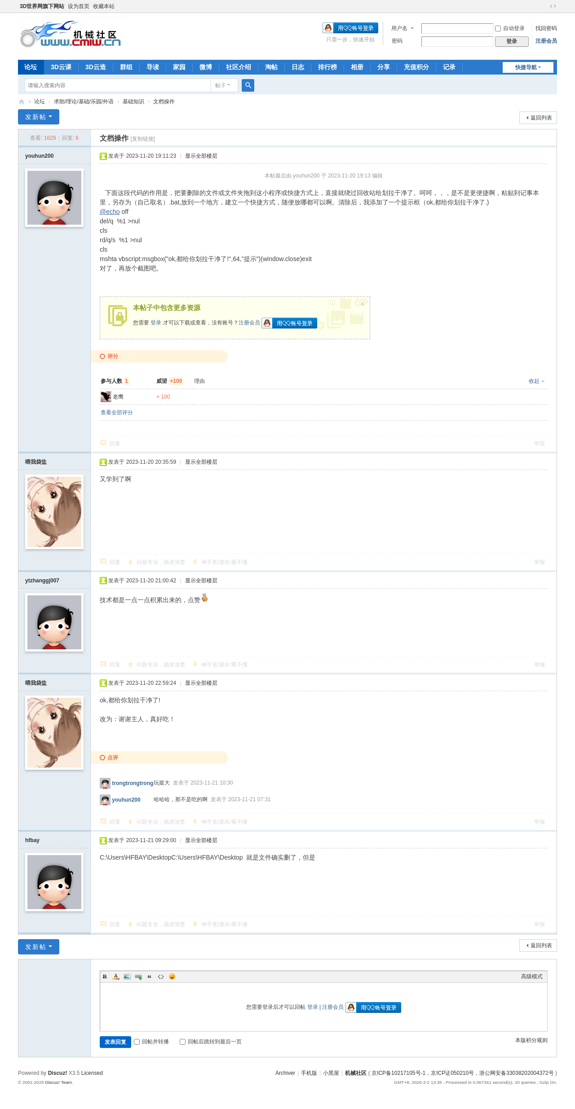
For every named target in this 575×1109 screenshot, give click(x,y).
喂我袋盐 (36, 462)
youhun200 (39, 156)
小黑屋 (331, 1073)
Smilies (172, 976)
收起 (534, 381)
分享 (383, 67)
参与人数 (115, 381)
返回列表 (541, 118)
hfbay (32, 840)
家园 (179, 67)
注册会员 (546, 41)
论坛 (30, 67)
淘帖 (271, 67)
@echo (110, 211)
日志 (298, 67)
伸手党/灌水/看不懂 (224, 562)
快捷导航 (526, 67)
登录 (155, 322)
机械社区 (21, 101)
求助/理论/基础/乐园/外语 (84, 101)
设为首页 (78, 6)
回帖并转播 (151, 1041)
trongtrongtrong (132, 783)
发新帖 (36, 116)
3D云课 (61, 67)
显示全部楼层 (201, 156)
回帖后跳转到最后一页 (211, 1041)
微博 (205, 67)
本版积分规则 (531, 1040)
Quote (149, 976)
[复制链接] (142, 139)
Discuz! (57, 1073)
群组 (126, 67)
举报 (539, 443)
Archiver (285, 1073)
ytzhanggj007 (42, 580)
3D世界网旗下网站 (42, 6)
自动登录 (510, 28)
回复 (115, 443)
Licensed (92, 1073)
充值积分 (416, 67)
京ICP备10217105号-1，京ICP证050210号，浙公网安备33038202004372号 (463, 1073)
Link (138, 976)
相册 (357, 67)
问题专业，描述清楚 (161, 562)
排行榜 (327, 67)
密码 (397, 41)
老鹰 (118, 397)
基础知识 (133, 101)
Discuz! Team (58, 1082)
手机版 (309, 1073)
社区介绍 (238, 67)
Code (160, 976)
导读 (152, 67)
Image (127, 976)
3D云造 (95, 67)
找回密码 (546, 28)
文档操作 (164, 101)
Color (115, 976)
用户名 (399, 28)
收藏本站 (104, 6)
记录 (449, 67)
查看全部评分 (117, 412)
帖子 (220, 85)
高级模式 (532, 976)
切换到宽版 (553, 6)
